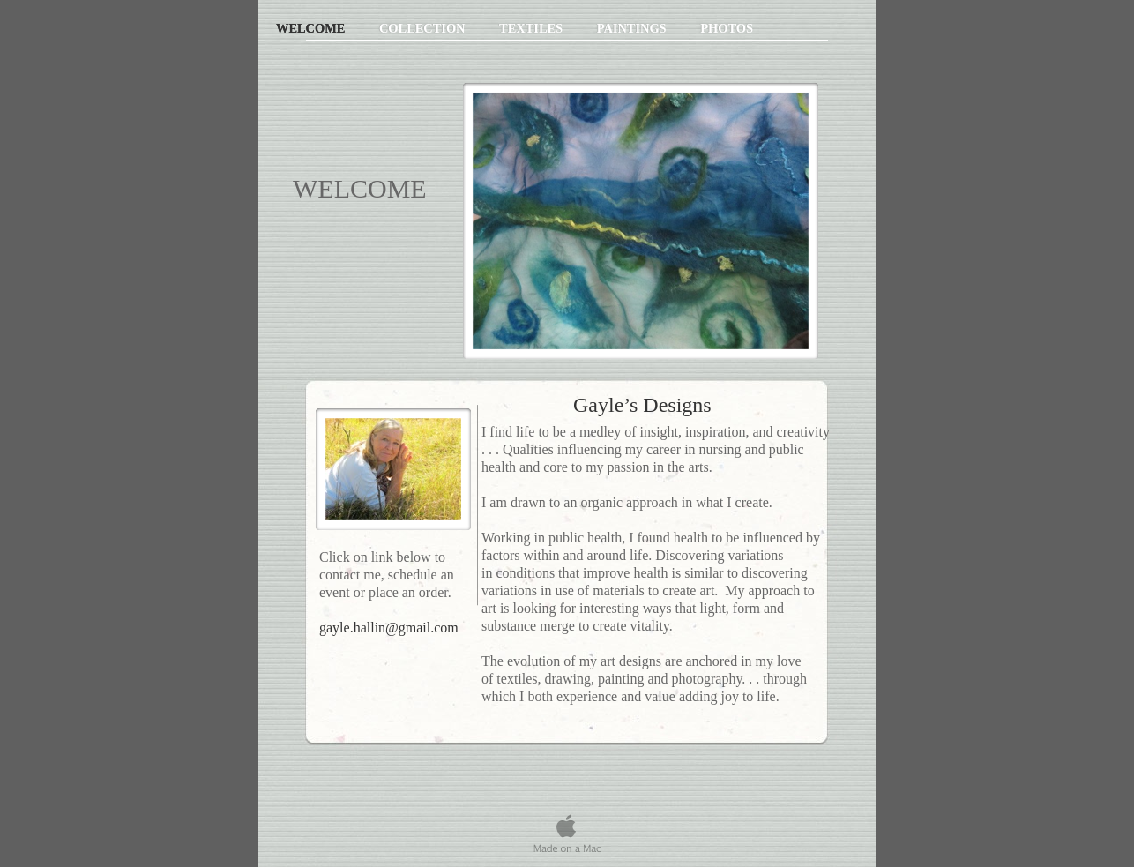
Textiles (532, 28)
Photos (726, 28)
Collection (423, 28)
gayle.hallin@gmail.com (389, 627)
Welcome (312, 28)
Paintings (633, 28)
